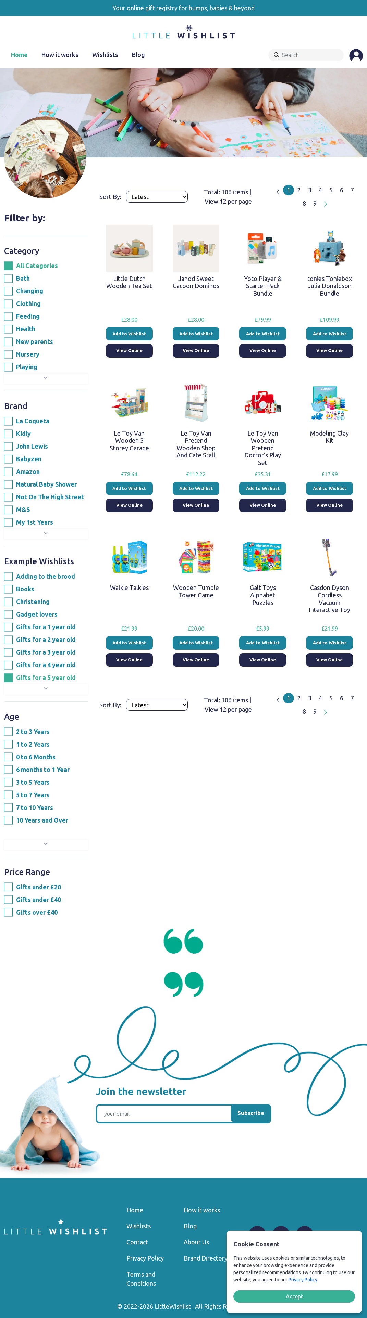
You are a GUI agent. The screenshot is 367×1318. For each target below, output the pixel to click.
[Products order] (157, 197)
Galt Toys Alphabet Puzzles (263, 595)
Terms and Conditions (141, 1279)
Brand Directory (206, 1258)
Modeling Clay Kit (329, 437)
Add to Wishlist (129, 333)
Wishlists (105, 54)
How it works (59, 54)
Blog (138, 54)
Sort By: (111, 196)
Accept (294, 1296)
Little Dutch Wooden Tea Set (129, 282)
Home (19, 54)
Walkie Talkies (129, 587)
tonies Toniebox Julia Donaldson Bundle (329, 286)
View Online (129, 350)
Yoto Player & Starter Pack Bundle (263, 286)
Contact (137, 1242)
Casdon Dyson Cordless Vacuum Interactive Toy (329, 598)
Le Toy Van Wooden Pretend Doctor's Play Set (262, 448)
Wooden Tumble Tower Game (196, 591)
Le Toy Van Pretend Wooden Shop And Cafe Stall (196, 444)
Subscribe (250, 1113)
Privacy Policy (145, 1258)
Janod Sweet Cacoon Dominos (196, 282)
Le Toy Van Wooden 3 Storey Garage (129, 440)
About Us (196, 1242)
